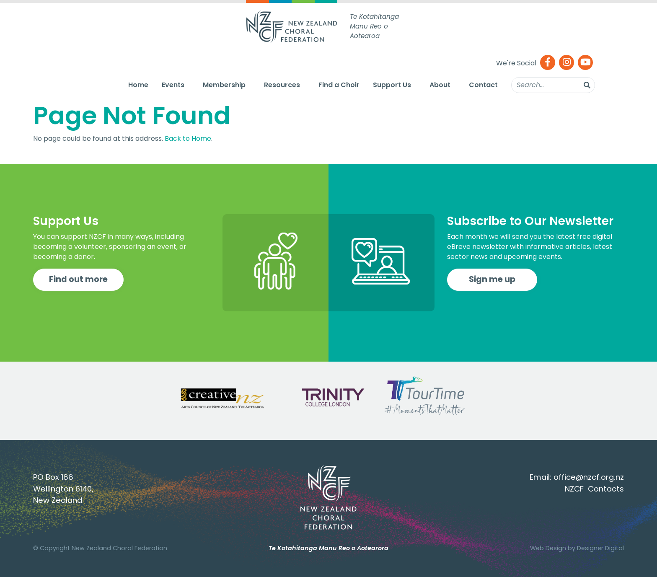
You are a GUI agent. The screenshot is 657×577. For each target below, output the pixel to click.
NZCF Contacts (594, 489)
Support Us (392, 85)
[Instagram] (566, 63)
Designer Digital (600, 548)
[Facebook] (547, 63)
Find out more (78, 279)
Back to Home (188, 138)
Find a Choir (339, 85)
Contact (483, 85)
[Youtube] (585, 63)
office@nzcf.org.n (587, 477)
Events (173, 85)
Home (138, 85)
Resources (282, 85)
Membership (224, 85)
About (439, 85)
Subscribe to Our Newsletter (530, 221)
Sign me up (492, 279)
